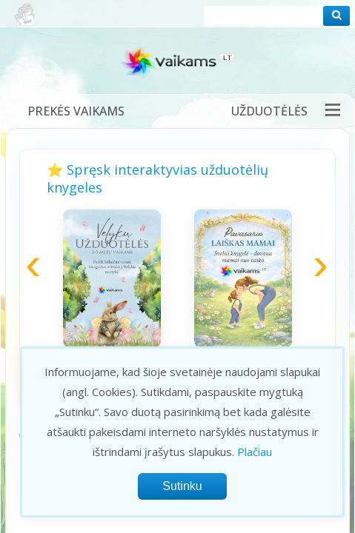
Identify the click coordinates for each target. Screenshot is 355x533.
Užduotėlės (269, 111)
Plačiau (254, 451)
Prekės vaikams (76, 111)
